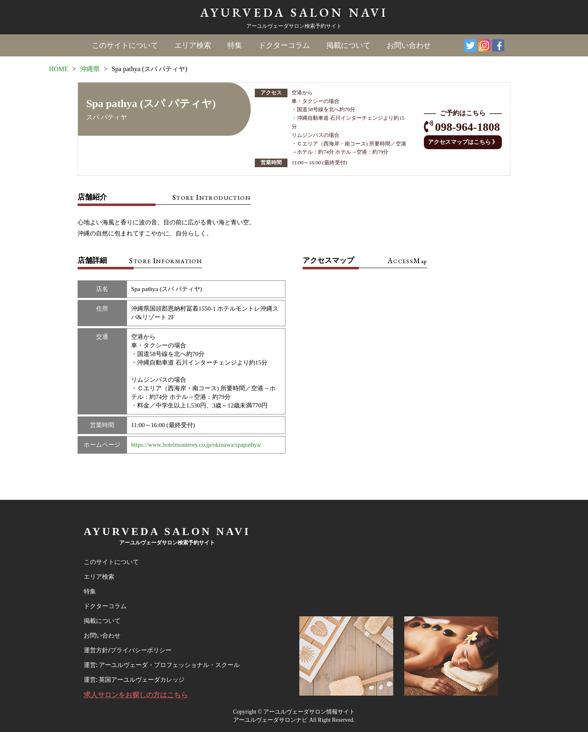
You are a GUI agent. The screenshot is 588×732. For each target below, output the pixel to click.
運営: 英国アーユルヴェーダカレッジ (134, 679)
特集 (234, 45)
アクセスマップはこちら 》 (463, 142)
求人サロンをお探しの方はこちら (136, 695)
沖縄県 (90, 68)
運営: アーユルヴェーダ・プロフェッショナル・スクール (162, 665)
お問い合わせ (409, 45)
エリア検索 (192, 45)
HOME (58, 68)
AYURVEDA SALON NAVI (294, 12)
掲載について (348, 45)
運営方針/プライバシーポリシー (128, 650)
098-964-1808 (467, 127)
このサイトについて (125, 45)
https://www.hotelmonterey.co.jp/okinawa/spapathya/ (196, 444)
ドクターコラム (284, 45)
